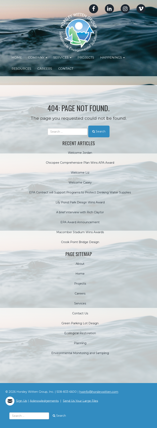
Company (37, 57)
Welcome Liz (80, 172)
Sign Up (21, 400)
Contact (65, 68)
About (80, 263)
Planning (80, 343)
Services (62, 57)
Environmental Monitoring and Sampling (80, 353)
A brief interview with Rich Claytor (80, 212)
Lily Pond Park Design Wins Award (80, 202)
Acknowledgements (44, 400)
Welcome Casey (80, 182)
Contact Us (80, 313)
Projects (85, 57)
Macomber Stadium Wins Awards (80, 232)
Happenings (112, 57)
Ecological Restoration (80, 333)
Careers (44, 68)
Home (17, 57)
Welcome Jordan (80, 153)
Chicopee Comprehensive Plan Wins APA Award (80, 162)
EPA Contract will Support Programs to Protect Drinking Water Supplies (80, 192)
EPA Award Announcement (80, 222)
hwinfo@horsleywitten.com (98, 391)
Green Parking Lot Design (80, 323)
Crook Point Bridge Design (80, 242)
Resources (21, 68)
